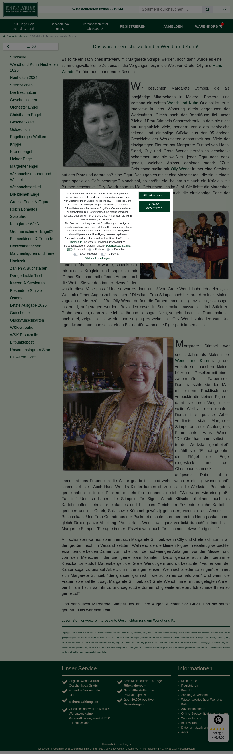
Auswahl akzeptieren (154, 206)
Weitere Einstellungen (97, 258)
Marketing (119, 249)
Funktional (113, 253)
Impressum (76, 242)
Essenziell (79, 249)
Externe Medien (88, 253)
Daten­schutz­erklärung (118, 245)
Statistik (99, 249)
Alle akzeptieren (154, 195)
